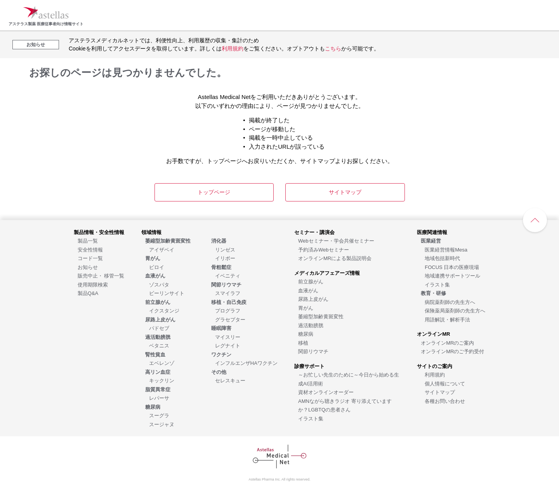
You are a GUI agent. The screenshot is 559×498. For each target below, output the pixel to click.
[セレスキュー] (230, 380)
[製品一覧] (88, 240)
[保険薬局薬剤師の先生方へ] (455, 310)
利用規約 (232, 48)
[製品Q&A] (88, 293)
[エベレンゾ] (161, 362)
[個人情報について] (445, 383)
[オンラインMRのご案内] (447, 342)
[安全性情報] (90, 249)
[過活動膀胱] (310, 325)
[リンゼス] (225, 249)
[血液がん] (308, 290)
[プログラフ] (227, 310)
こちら (333, 48)
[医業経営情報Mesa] (446, 249)
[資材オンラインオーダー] (326, 392)
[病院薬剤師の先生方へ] (450, 301)
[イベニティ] (227, 275)
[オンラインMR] (433, 333)
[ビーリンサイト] (166, 293)
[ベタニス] (159, 345)
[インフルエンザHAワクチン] (246, 362)
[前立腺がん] (310, 281)
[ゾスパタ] (159, 284)
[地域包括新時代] (442, 258)
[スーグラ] (159, 415)
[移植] (303, 342)
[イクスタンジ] (164, 310)
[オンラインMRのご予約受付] (452, 351)
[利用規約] (435, 374)
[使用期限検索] (93, 284)
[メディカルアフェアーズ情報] (327, 272)
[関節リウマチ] (313, 351)
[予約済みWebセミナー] (323, 249)
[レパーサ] (159, 397)
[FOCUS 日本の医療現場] (452, 267)
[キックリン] (161, 380)
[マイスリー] (227, 336)
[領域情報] (151, 232)
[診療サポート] (309, 366)
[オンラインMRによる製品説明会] (335, 258)
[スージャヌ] (161, 424)
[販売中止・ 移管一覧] (101, 275)
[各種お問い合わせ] (445, 400)
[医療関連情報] (432, 232)
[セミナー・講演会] (314, 232)
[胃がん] (305, 307)
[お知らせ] (88, 267)
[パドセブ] (159, 327)
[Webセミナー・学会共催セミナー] (336, 240)
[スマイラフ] (227, 293)
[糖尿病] (305, 333)
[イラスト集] (310, 418)
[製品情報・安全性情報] (99, 232)
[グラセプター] (230, 319)
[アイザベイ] (161, 249)
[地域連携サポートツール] (452, 275)
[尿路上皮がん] (313, 298)
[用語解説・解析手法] (447, 319)
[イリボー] (225, 258)
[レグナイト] (227, 345)
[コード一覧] (90, 258)
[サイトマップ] (440, 392)
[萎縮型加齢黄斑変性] (321, 316)
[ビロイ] (156, 267)
